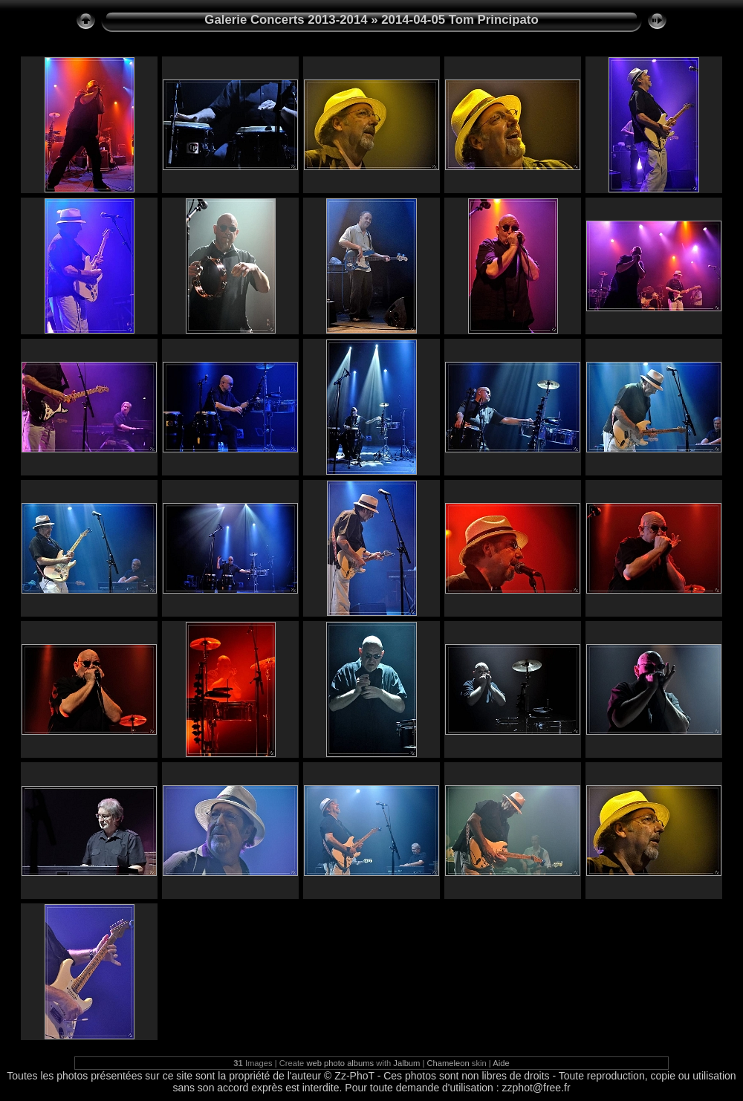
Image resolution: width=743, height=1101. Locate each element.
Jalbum (406, 1063)
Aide (501, 1063)
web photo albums (340, 1063)
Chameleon (448, 1063)
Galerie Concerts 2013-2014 (285, 20)
